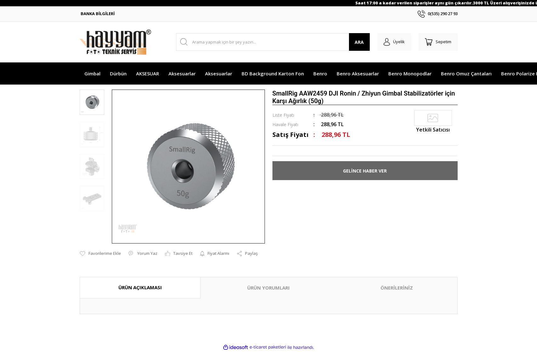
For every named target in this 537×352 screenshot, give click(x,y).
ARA (359, 42)
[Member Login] (394, 42)
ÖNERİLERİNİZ (396, 288)
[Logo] (115, 42)
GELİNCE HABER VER (365, 171)
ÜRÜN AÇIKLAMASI (140, 287)
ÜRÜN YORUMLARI (268, 288)
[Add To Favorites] (100, 253)
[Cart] (438, 42)
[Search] (273, 42)
